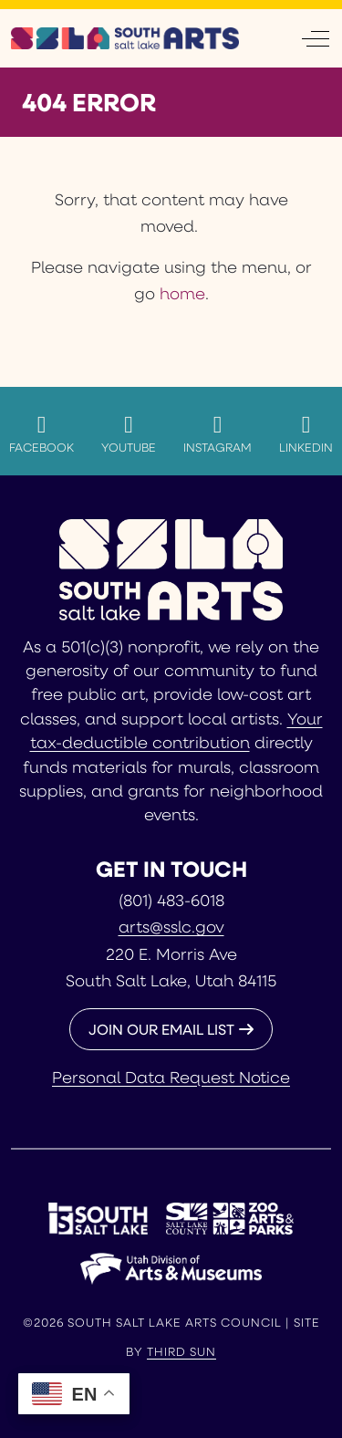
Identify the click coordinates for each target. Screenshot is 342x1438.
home (182, 293)
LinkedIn (306, 433)
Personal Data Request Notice (171, 1077)
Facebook (41, 433)
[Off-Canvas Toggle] (315, 38)
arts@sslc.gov (171, 926)
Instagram (217, 433)
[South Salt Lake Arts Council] (125, 38)
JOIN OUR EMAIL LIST (161, 1028)
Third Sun (181, 1351)
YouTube (128, 433)
